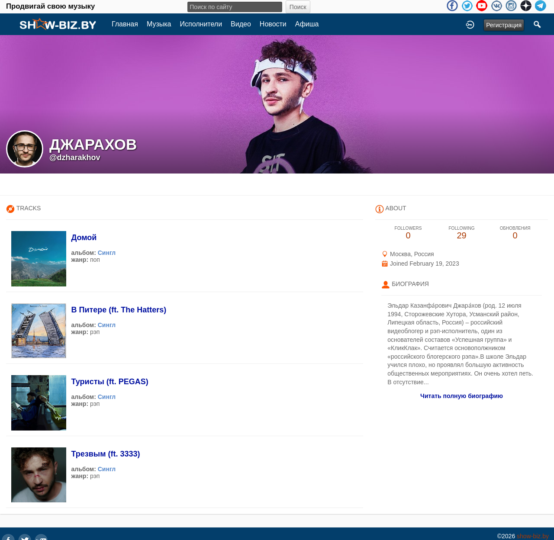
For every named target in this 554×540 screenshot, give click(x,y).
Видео (241, 24)
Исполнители (201, 24)
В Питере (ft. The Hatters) (118, 309)
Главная (125, 24)
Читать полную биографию (461, 395)
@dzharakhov (74, 157)
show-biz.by (533, 536)
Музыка (159, 24)
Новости (273, 24)
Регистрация (504, 25)
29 (462, 233)
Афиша (307, 24)
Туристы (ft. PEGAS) (109, 381)
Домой (84, 237)
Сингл (107, 252)
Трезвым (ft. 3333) (105, 454)
